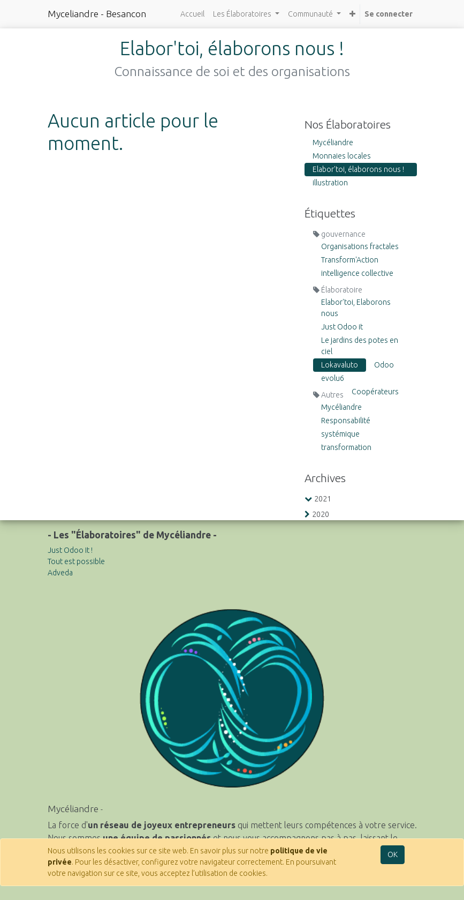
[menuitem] (192, 14)
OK (392, 854)
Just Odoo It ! (70, 550)
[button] (352, 14)
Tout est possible (76, 561)
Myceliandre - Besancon (97, 14)
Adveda (60, 572)
